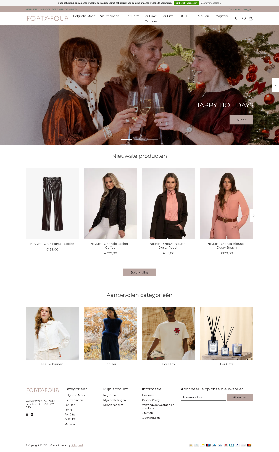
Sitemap (147, 413)
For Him (168, 364)
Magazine (222, 16)
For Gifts (226, 364)
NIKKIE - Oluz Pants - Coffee (52, 243)
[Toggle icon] (237, 18)
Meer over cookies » (211, 3)
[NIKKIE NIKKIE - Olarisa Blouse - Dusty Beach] (226, 203)
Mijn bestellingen (114, 400)
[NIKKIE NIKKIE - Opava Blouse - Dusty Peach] (168, 203)
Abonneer (240, 397)
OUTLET (69, 419)
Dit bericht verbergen (186, 3)
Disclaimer (149, 395)
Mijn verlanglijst (113, 405)
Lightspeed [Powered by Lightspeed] (77, 445)
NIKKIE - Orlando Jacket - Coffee (110, 245)
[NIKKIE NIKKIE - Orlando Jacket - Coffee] (110, 203)
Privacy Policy (151, 400)
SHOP (241, 119)
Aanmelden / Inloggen (240, 9)
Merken (69, 424)
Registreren (111, 395)
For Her (110, 364)
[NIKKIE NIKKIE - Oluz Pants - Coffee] (52, 203)
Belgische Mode (84, 16)
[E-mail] (203, 397)
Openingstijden (152, 417)
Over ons (151, 21)
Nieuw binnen (52, 364)
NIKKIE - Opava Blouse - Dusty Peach (169, 245)
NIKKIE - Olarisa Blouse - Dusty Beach (226, 245)
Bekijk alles (140, 272)
